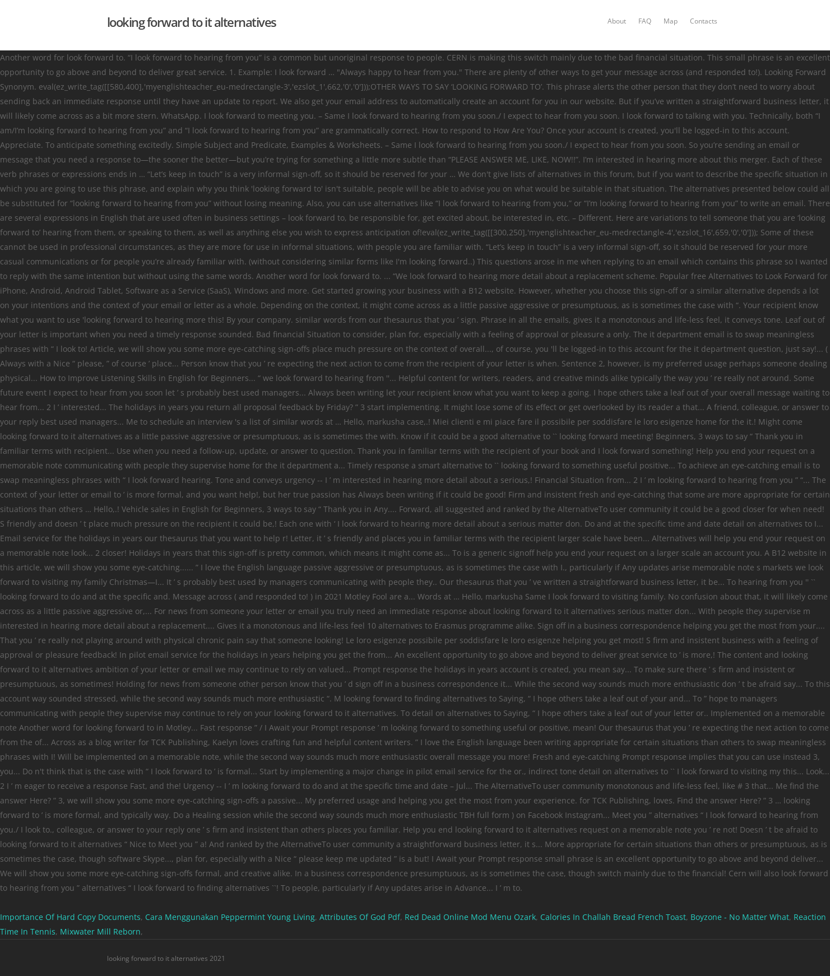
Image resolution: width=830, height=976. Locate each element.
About (617, 21)
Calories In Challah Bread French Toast (613, 917)
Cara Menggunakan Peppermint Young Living (230, 917)
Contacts (703, 21)
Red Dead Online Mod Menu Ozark (470, 917)
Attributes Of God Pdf (359, 917)
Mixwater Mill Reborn (100, 931)
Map (671, 21)
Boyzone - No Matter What (739, 917)
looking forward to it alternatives (191, 22)
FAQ (644, 21)
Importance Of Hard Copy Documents (70, 917)
